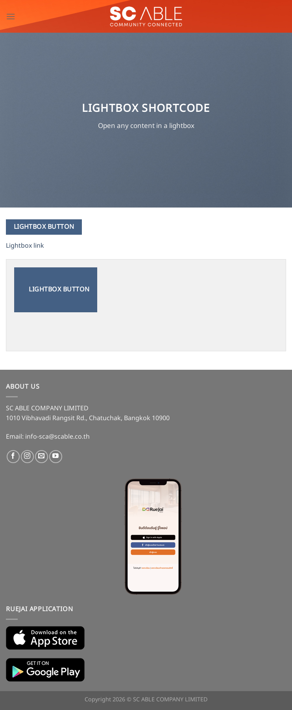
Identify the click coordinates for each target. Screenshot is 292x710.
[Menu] (10, 16)
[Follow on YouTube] (55, 456)
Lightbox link (25, 245)
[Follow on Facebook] (13, 456)
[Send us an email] (41, 456)
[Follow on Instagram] (27, 456)
